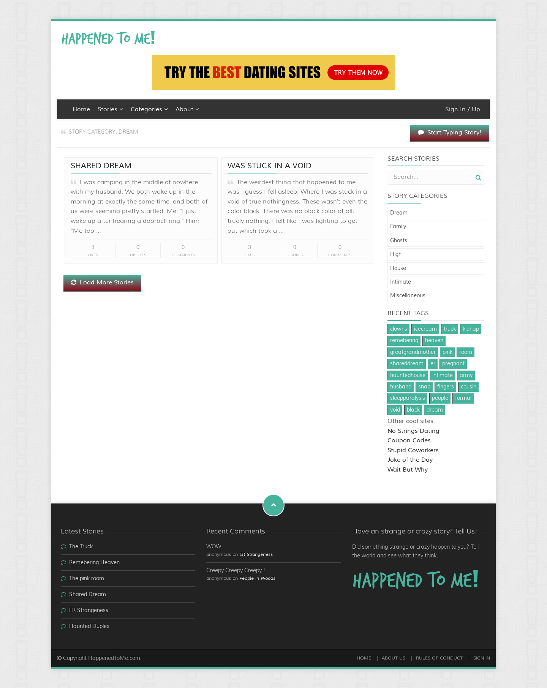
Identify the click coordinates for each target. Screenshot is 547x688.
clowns (398, 329)
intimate (442, 375)
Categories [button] (149, 109)
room (465, 352)
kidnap (471, 329)
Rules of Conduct (439, 658)
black (413, 410)
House (398, 268)
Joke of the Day (410, 460)
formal (463, 398)
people (440, 398)
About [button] (187, 109)
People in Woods (257, 578)
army (466, 375)
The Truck (81, 546)
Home (81, 109)
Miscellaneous (407, 295)
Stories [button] (110, 109)
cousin (468, 386)
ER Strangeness (88, 610)
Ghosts (398, 240)
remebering (404, 340)
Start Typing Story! (450, 132)
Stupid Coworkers (413, 450)
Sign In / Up (462, 109)
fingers (445, 386)
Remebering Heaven (94, 562)
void (395, 410)
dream (435, 410)
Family (398, 226)
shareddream (407, 363)
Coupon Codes (409, 440)
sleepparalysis (407, 398)
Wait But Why (407, 469)
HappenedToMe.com (114, 658)
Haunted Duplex (89, 626)
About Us (393, 658)
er (432, 363)
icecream (425, 329)
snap (424, 386)
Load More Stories (102, 282)
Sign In (481, 658)
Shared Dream (101, 165)
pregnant (453, 363)
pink (447, 352)
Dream (399, 213)
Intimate (400, 282)
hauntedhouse (407, 375)
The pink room (86, 578)
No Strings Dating (413, 431)
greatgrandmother (413, 352)
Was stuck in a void (269, 165)
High (396, 254)
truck (450, 329)
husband (400, 386)
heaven (434, 340)
